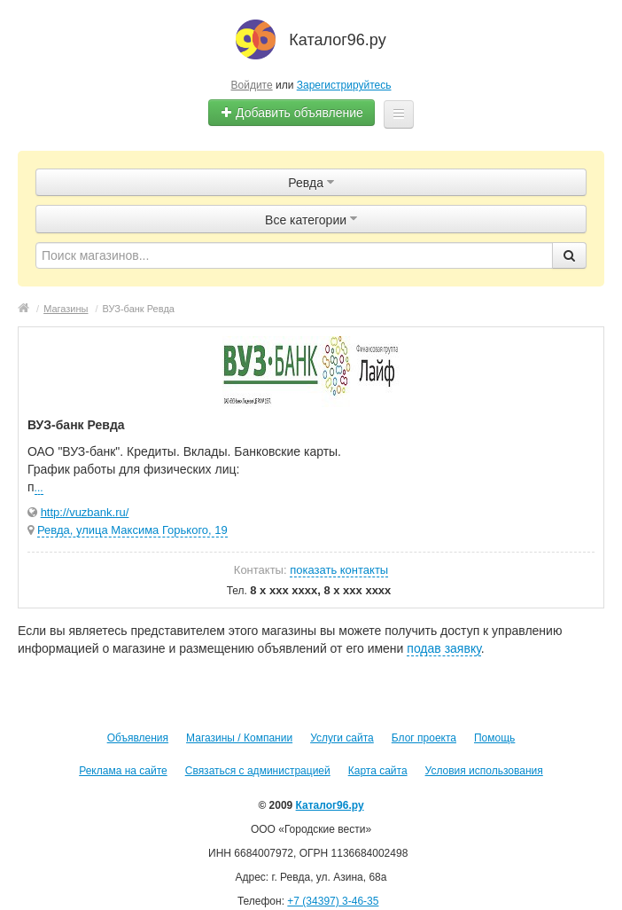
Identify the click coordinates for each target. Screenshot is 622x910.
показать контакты (339, 570)
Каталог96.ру (330, 805)
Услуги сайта (342, 738)
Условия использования (484, 771)
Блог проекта (424, 738)
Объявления (137, 738)
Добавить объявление (291, 113)
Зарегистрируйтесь (344, 85)
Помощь (494, 738)
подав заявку (443, 648)
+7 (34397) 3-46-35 (332, 901)
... (39, 488)
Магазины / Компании (239, 738)
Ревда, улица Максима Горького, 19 (132, 530)
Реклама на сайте (123, 771)
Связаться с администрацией (257, 771)
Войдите (252, 85)
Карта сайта (378, 771)
